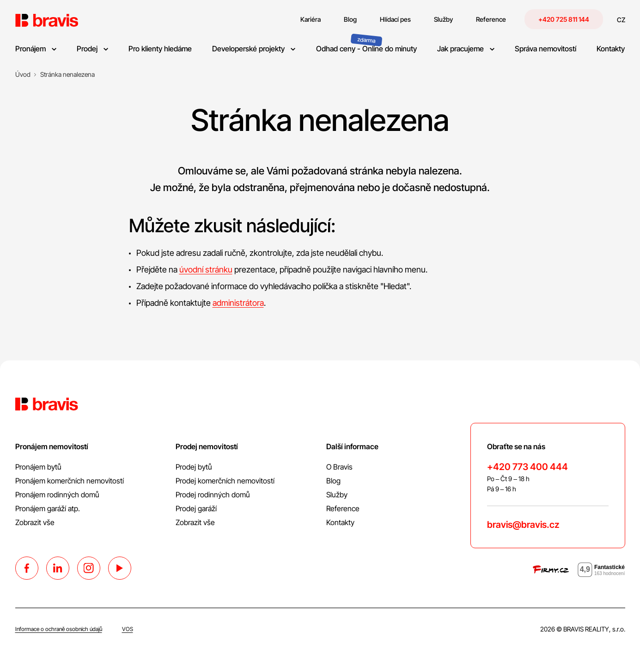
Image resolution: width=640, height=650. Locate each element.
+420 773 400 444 (527, 466)
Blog (333, 480)
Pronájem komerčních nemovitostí (69, 480)
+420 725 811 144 (563, 19)
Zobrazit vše (35, 522)
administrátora (238, 303)
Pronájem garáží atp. (47, 508)
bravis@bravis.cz (523, 524)
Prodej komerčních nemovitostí (225, 480)
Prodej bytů (194, 466)
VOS (127, 628)
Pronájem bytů (38, 466)
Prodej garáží (196, 508)
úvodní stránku (205, 269)
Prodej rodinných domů (213, 494)
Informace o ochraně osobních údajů (58, 628)
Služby (336, 494)
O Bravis (339, 466)
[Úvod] (22, 74)
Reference (343, 508)
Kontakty (340, 522)
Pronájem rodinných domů (57, 494)
